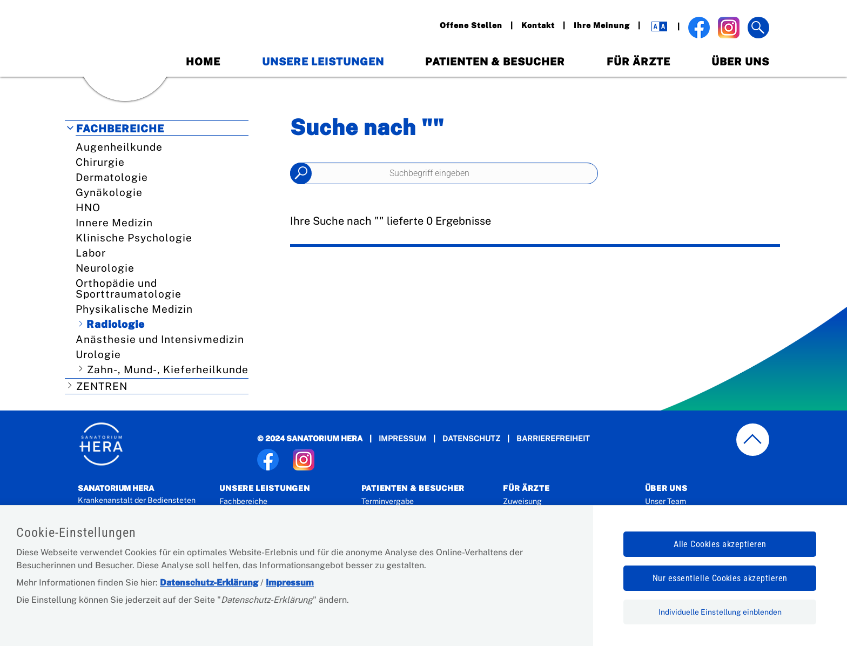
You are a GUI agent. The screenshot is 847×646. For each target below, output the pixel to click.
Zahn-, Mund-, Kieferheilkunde (167, 369)
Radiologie (115, 324)
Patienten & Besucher (495, 62)
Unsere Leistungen (323, 62)
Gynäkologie (109, 192)
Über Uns (740, 62)
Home (203, 62)
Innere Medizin (114, 222)
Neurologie (105, 268)
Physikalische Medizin (134, 309)
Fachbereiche (120, 128)
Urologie (98, 354)
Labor (91, 253)
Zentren (101, 386)
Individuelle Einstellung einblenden (720, 612)
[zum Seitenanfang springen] (753, 439)
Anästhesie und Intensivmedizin (160, 339)
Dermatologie (112, 177)
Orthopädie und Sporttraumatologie (129, 288)
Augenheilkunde (119, 147)
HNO (88, 207)
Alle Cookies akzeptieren (720, 544)
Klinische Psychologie (134, 238)
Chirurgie (100, 162)
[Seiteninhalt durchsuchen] (444, 173)
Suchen (301, 173)
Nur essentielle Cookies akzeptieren (720, 578)
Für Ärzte (638, 62)
